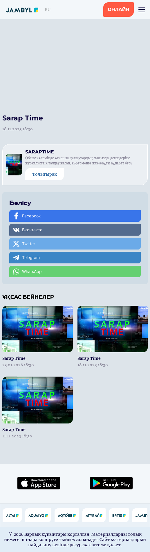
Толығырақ (44, 174)
